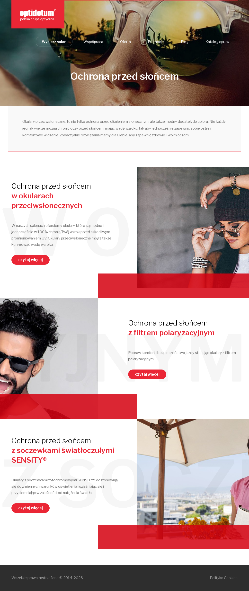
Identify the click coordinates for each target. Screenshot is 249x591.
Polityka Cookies (224, 578)
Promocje (156, 42)
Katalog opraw (217, 42)
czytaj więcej (30, 259)
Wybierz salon (54, 42)
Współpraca (93, 42)
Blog (184, 42)
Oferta (125, 42)
